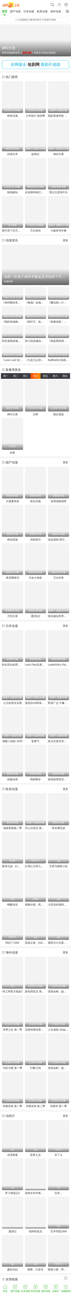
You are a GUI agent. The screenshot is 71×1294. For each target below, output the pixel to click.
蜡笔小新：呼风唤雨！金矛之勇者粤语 (58, 1269)
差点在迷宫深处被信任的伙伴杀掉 (58, 741)
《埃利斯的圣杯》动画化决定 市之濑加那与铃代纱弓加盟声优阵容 (12, 302)
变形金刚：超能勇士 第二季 (58, 1067)
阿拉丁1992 (12, 942)
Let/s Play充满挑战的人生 (35, 664)
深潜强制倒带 (58, 501)
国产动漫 (15, 11)
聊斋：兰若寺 (35, 1269)
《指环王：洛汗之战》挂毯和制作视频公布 (35, 321)
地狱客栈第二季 (12, 828)
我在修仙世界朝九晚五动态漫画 (58, 616)
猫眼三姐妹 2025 (12, 741)
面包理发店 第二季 (35, 991)
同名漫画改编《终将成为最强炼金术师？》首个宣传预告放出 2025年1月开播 (12, 340)
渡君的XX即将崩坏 (35, 703)
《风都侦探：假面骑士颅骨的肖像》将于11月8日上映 (58, 321)
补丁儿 (58, 1154)
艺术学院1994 (58, 1231)
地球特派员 (35, 1231)
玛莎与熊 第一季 (12, 1067)
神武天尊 (58, 154)
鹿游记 (12, 1231)
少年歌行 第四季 (35, 115)
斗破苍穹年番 (58, 230)
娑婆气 (35, 741)
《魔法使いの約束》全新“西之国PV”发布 (58, 302)
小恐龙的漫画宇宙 (58, 904)
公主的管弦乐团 (12, 703)
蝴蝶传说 (12, 904)
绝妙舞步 (35, 779)
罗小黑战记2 (12, 1193)
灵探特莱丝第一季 (35, 1029)
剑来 (12, 452)
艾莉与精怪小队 (58, 866)
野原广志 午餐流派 (58, 703)
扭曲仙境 (12, 779)
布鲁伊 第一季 (58, 1106)
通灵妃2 (35, 616)
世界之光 (35, 1154)
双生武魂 (35, 501)
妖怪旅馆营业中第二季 (58, 779)
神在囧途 (12, 539)
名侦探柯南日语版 (35, 192)
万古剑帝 (58, 577)
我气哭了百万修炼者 (12, 230)
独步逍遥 (58, 414)
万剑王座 (12, 616)
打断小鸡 (35, 1067)
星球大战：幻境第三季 (12, 866)
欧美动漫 (42, 11)
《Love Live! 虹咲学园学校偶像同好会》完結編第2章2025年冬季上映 (12, 360)
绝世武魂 (12, 115)
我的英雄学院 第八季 (58, 115)
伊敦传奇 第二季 (35, 1106)
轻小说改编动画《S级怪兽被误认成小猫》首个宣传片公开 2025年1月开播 (35, 340)
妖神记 (35, 154)
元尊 (35, 414)
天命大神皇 (35, 577)
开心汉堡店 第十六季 (35, 828)
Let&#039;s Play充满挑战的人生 (58, 664)
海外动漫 (55, 11)
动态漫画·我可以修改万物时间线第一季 (58, 539)
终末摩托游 (58, 828)
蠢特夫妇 (12, 1269)
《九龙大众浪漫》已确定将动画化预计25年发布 (35, 360)
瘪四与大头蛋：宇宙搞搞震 (58, 942)
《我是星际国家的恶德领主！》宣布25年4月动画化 (58, 340)
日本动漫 (28, 11)
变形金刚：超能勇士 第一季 (58, 991)
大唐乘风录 (12, 501)
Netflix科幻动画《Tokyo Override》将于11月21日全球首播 (58, 360)
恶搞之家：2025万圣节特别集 (35, 942)
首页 (4, 11)
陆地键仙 (12, 192)
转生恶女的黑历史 (12, 664)
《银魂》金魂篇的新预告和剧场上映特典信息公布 (35, 302)
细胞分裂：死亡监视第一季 (35, 904)
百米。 (58, 1193)
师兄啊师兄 (12, 577)
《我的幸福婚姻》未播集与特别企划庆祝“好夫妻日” (12, 321)
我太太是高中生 (58, 192)
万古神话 (35, 230)
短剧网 (34, 64)
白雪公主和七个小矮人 (35, 866)
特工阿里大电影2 (12, 991)
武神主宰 (12, 154)
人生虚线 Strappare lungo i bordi (58, 1029)
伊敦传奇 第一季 (12, 1106)
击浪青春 (12, 1154)
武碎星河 (35, 539)
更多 (65, 240)
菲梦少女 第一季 (12, 1029)
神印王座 (12, 414)
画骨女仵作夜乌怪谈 (35, 1193)
